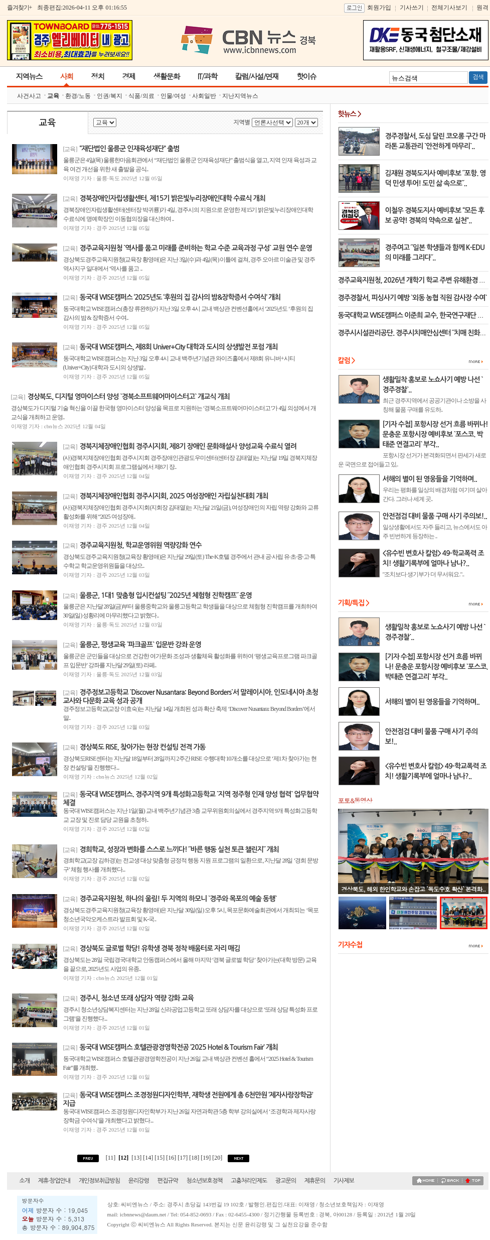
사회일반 (204, 95)
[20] (218, 1157)
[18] (195, 1157)
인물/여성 (173, 95)
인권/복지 (109, 95)
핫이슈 (306, 76)
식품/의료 (141, 95)
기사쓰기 (412, 7)
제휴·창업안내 (54, 1181)
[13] (136, 1157)
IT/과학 (207, 76)
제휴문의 (314, 1181)
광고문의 (285, 1181)
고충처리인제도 (249, 1181)
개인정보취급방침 (99, 1181)
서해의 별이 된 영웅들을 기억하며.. (432, 701)
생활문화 (166, 76)
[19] (206, 1157)
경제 (128, 76)
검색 (478, 77)
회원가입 (379, 7)
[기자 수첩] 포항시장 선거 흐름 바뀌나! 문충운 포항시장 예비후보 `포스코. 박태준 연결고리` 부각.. (436, 666)
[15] (160, 1157)
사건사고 (29, 95)
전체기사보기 (449, 7)
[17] (183, 1157)
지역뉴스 (29, 76)
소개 (25, 1181)
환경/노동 (78, 95)
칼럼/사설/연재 (256, 76)
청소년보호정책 (204, 1181)
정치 (97, 76)
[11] (110, 1157)
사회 (66, 76)
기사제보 (344, 1181)
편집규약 (167, 1181)
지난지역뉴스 (240, 95)
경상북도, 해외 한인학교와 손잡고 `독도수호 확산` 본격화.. (414, 889)
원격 (482, 7)
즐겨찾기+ (19, 7)
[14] (148, 1157)
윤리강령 (138, 1181)
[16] (172, 1157)
